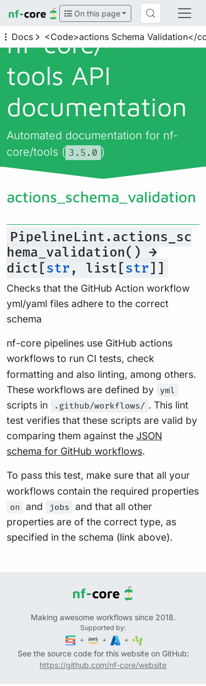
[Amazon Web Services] (94, 640)
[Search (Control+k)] (150, 13)
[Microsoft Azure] (116, 640)
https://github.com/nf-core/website (103, 665)
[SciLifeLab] (137, 640)
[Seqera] (71, 640)
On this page (92, 13)
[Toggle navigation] (184, 13)
